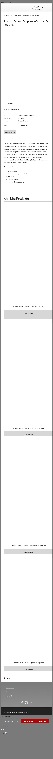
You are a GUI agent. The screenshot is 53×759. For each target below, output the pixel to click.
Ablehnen (42, 721)
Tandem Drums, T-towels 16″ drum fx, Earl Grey (28, 428)
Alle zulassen (28, 721)
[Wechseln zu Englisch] (48, 7)
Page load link (5, 716)
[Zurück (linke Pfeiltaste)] (1, 729)
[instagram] (26, 702)
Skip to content (6, 2)
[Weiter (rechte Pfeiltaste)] (3, 729)
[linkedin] (31, 702)
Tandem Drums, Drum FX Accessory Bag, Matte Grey (28, 545)
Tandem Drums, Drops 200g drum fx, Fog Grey (28, 663)
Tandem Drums (23, 121)
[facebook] (22, 702)
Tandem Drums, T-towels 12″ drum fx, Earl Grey (28, 306)
